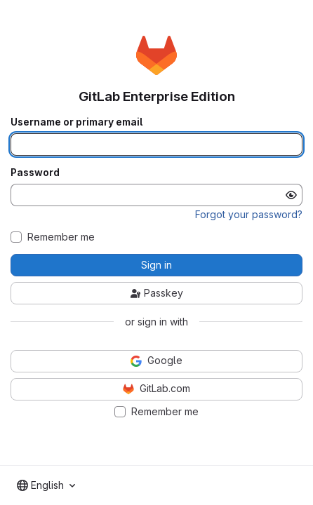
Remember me (61, 237)
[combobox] (46, 485)
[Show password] (291, 195)
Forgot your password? (248, 214)
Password (35, 172)
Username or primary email (76, 122)
